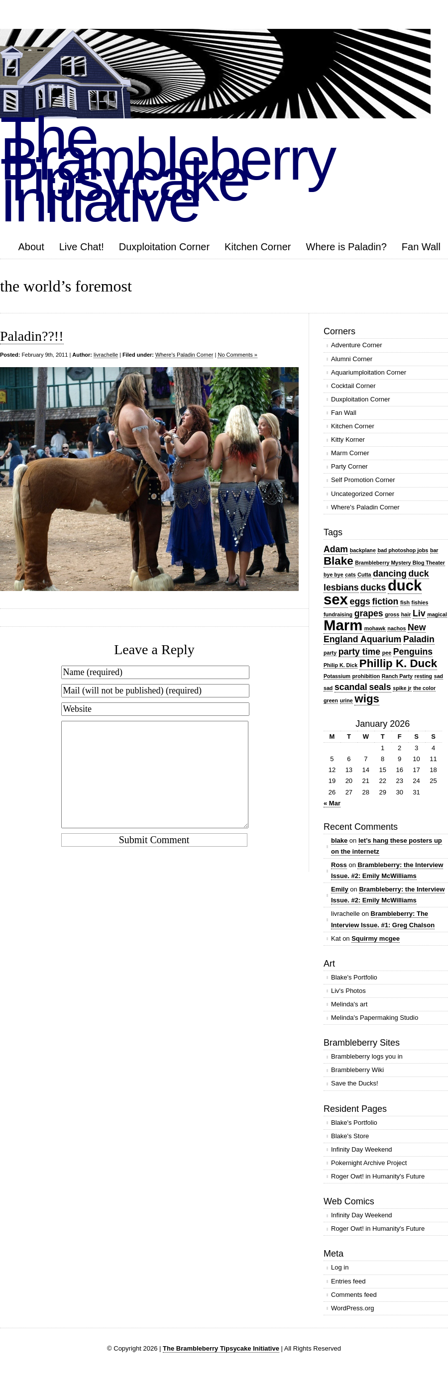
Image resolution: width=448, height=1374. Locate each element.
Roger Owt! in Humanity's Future (378, 1176)
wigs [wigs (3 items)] (366, 698)
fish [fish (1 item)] (405, 602)
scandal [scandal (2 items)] (351, 687)
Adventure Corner (356, 345)
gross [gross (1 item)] (392, 614)
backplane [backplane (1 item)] (363, 550)
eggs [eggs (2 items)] (360, 601)
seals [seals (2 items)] (380, 687)
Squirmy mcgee (375, 938)
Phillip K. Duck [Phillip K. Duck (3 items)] (398, 663)
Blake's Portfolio (354, 977)
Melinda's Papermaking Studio (374, 1017)
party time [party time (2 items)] (359, 652)
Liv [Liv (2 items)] (419, 613)
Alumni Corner (351, 359)
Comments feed (354, 1294)
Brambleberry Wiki (357, 1070)
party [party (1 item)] (330, 653)
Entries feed (348, 1281)
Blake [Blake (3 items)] (338, 561)
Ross (339, 865)
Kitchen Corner (257, 246)
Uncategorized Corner (362, 493)
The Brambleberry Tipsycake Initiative (221, 1348)
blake (339, 840)
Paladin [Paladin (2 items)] (419, 639)
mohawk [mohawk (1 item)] (375, 628)
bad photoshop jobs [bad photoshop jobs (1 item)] (402, 550)
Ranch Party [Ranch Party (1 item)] (397, 676)
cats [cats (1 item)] (350, 575)
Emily (339, 889)
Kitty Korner (348, 439)
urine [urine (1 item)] (346, 700)
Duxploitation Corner (164, 246)
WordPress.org (352, 1308)
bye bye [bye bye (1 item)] (333, 575)
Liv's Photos (348, 990)
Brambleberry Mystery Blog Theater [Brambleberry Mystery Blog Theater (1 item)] (400, 563)
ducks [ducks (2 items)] (373, 587)
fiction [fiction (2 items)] (385, 601)
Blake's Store (350, 1136)
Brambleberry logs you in (367, 1056)
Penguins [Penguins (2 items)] (413, 652)
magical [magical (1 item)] (437, 614)
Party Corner (349, 466)
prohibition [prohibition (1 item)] (366, 676)
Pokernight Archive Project (369, 1163)
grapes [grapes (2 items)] (368, 613)
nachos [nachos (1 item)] (396, 628)
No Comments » (237, 355)
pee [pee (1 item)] (386, 653)
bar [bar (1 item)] (434, 550)
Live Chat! (81, 246)
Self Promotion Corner (363, 480)
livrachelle (106, 355)
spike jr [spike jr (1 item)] (402, 688)
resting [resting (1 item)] (424, 676)
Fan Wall (421, 246)
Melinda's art (349, 1004)
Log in (339, 1267)
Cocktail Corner (353, 386)
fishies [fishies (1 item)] (420, 602)
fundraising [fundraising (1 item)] (338, 614)
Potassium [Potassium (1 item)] (337, 676)
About (31, 246)
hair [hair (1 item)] (406, 614)
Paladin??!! (32, 336)
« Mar (332, 803)
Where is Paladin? (346, 246)
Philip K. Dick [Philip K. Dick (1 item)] (340, 665)
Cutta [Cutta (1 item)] (364, 575)
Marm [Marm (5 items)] (343, 625)
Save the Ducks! (354, 1083)
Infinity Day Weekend (361, 1149)
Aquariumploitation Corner (368, 372)
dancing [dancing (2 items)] (390, 574)
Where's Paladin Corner (184, 355)
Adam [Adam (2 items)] (336, 549)
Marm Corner (350, 453)
